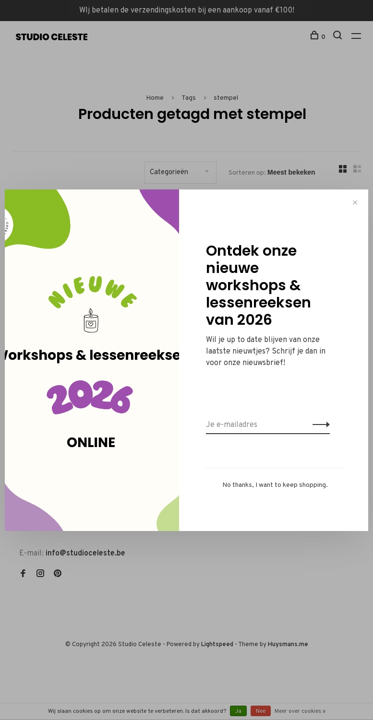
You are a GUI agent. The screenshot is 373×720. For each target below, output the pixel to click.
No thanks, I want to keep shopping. (275, 485)
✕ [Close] (355, 203)
